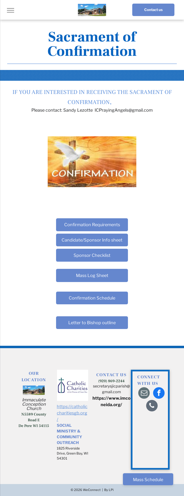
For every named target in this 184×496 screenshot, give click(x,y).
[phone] (152, 406)
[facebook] (159, 393)
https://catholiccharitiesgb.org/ (72, 413)
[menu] (10, 10)
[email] (144, 393)
